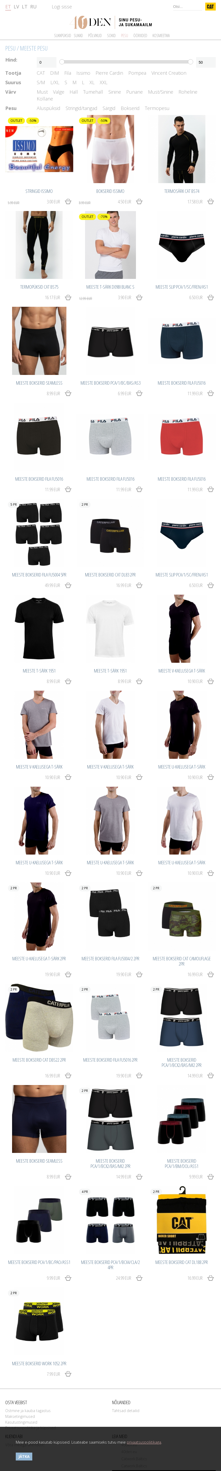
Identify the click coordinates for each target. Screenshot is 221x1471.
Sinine (114, 92)
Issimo (83, 73)
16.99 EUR (123, 585)
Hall (74, 92)
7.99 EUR (53, 1374)
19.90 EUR (52, 974)
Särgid (109, 108)
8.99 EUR (53, 393)
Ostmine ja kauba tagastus (28, 1410)
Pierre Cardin (109, 73)
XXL (103, 82)
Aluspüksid (48, 108)
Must (42, 92)
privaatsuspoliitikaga (144, 1442)
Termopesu (157, 108)
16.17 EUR (52, 297)
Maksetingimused (20, 1416)
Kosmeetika (161, 35)
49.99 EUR (52, 585)
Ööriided (140, 35)
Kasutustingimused (21, 1422)
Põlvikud (95, 35)
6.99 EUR (124, 393)
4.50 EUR (105, 201)
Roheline (187, 92)
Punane (134, 92)
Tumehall (93, 92)
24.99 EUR (123, 1278)
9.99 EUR (196, 1176)
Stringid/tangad (81, 108)
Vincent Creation (168, 73)
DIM (54, 73)
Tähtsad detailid (125, 1410)
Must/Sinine (160, 92)
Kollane (45, 99)
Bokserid (130, 108)
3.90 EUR (105, 297)
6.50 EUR (196, 297)
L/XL (54, 82)
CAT (41, 73)
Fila (67, 73)
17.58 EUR (195, 201)
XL (92, 82)
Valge (58, 92)
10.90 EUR (195, 681)
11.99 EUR (195, 393)
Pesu (10, 48)
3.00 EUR (34, 201)
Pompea (137, 73)
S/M (41, 82)
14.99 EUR (195, 1075)
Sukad (78, 35)
